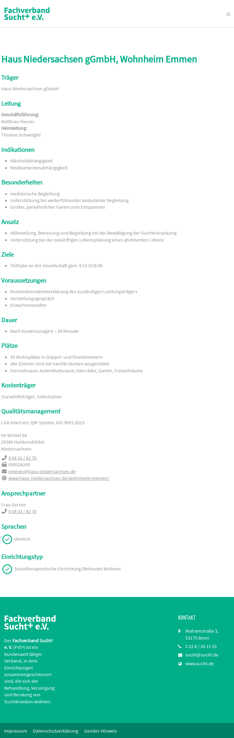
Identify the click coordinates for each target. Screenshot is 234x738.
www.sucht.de (199, 663)
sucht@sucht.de (201, 655)
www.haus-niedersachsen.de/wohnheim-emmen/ (58, 478)
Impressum (15, 731)
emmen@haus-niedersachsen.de (41, 471)
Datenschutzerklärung (56, 731)
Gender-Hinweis (101, 731)
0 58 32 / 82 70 (22, 458)
